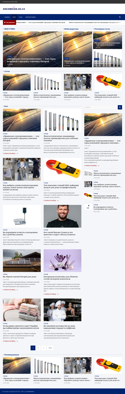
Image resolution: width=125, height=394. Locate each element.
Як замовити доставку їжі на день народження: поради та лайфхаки (59, 327)
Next (50, 348)
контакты (31, 391)
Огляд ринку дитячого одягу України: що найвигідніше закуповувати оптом (21, 327)
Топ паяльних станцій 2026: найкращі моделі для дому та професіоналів (107, 97)
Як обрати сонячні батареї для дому (19, 277)
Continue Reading (10, 153)
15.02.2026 (98, 99)
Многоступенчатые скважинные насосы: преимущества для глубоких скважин (106, 64)
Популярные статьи (102, 29)
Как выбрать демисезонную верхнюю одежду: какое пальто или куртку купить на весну (77, 97)
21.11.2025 (47, 331)
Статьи (10, 56)
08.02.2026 (6, 237)
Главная (7, 17)
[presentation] (57, 28)
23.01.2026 (6, 279)
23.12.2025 (6, 331)
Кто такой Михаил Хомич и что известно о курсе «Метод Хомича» (60, 233)
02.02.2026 (47, 237)
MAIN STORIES (9, 29)
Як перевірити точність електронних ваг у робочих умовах (20, 233)
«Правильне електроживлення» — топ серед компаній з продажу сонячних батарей (42, 22)
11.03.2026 (67, 99)
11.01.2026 (47, 282)
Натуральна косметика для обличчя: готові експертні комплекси (61, 278)
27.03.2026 (10, 64)
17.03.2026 (97, 65)
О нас (20, 17)
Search (120, 107)
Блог (14, 17)
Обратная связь (30, 17)
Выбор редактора (71, 29)
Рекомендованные (11, 355)
